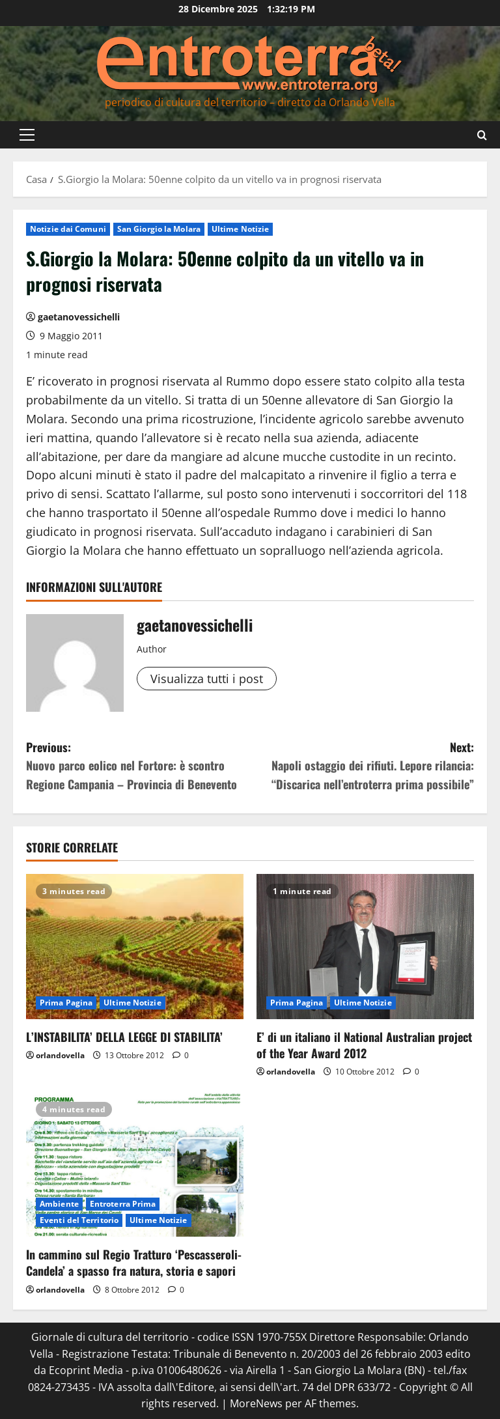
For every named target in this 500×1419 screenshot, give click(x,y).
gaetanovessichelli (79, 317)
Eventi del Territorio (79, 1220)
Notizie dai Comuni (68, 228)
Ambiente (59, 1203)
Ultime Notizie (240, 228)
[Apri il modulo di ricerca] (482, 134)
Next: (362, 766)
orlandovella (60, 1055)
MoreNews (256, 1403)
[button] (27, 134)
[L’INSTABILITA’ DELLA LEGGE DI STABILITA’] (134, 946)
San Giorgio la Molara (159, 228)
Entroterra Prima (123, 1203)
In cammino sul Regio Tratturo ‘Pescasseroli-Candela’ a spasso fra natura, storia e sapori (134, 1262)
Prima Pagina (66, 1002)
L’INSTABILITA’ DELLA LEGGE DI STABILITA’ (124, 1036)
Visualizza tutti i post (206, 678)
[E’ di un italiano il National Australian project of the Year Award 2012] (365, 946)
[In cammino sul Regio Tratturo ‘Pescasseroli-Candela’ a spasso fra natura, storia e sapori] (134, 1164)
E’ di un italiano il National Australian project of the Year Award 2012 (364, 1044)
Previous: (138, 766)
